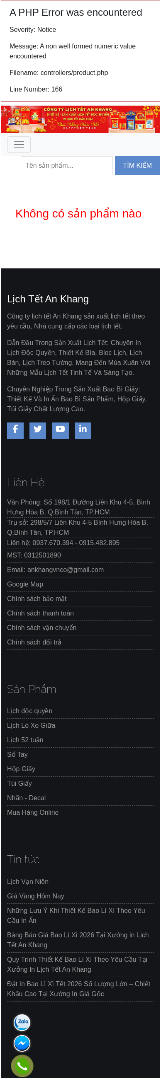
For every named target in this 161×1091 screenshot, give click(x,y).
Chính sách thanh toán (40, 613)
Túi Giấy (19, 783)
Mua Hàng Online (33, 812)
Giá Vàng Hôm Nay (35, 896)
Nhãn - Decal (26, 797)
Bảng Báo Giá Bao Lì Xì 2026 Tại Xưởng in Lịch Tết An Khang (78, 940)
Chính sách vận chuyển (41, 627)
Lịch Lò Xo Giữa (31, 725)
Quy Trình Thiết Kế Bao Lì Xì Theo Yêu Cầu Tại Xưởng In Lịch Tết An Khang (77, 964)
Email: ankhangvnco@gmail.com (55, 569)
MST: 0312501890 (34, 555)
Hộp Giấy (21, 768)
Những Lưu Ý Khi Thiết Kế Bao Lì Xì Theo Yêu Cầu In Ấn (76, 915)
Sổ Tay (17, 754)
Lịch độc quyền (29, 710)
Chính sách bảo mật (36, 598)
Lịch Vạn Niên (28, 881)
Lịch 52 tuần (25, 739)
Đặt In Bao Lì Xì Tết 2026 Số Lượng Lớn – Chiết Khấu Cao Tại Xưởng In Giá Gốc (78, 988)
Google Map (25, 584)
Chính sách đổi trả (34, 642)
